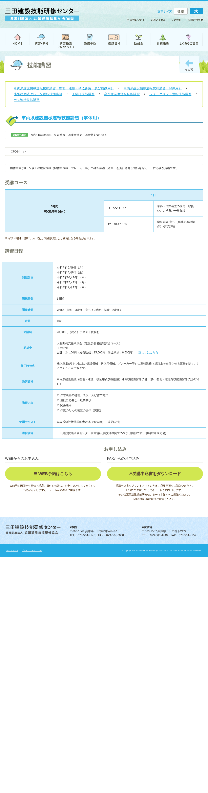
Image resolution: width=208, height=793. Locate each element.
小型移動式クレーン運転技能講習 (38, 94)
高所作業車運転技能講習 (122, 94)
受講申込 (90, 39)
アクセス (158, 21)
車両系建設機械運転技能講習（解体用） (153, 88)
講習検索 (66, 39)
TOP (17, 39)
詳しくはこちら (148, 352)
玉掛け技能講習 (83, 94)
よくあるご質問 (189, 39)
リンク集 (176, 21)
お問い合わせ (193, 21)
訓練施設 (162, 39)
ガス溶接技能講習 (27, 100)
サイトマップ (12, 551)
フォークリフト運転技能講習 (170, 94)
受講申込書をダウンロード (156, 473)
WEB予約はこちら (54, 473)
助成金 (138, 39)
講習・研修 (41, 39)
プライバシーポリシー (32, 551)
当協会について (137, 21)
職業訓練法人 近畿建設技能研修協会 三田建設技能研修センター (42, 16)
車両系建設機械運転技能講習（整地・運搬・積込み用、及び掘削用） (64, 88)
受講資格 (114, 39)
